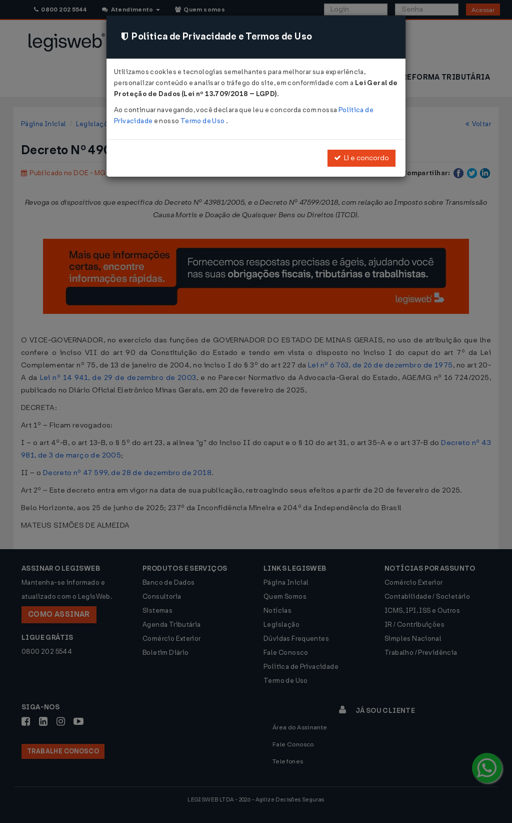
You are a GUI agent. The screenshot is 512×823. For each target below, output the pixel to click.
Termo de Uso (203, 121)
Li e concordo (361, 158)
